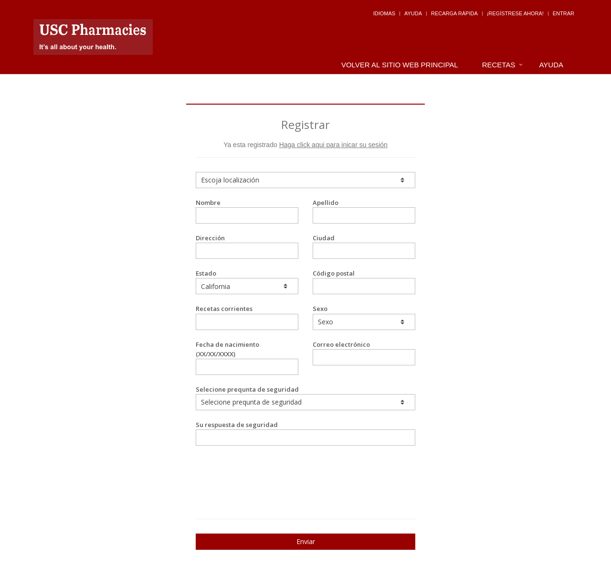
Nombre (247, 211)
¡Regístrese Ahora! (515, 13)
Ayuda (413, 13)
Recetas (499, 65)
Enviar (305, 541)
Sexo (364, 317)
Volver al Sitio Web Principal (399, 65)
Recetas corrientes (247, 317)
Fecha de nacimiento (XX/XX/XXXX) (247, 357)
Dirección (247, 246)
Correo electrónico (364, 352)
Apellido (364, 211)
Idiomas (384, 13)
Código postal (364, 281)
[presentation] (251, 469)
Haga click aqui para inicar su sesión (333, 145)
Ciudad (364, 246)
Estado (247, 281)
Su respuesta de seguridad (305, 433)
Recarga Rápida (454, 13)
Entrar (563, 13)
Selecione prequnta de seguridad (305, 397)
